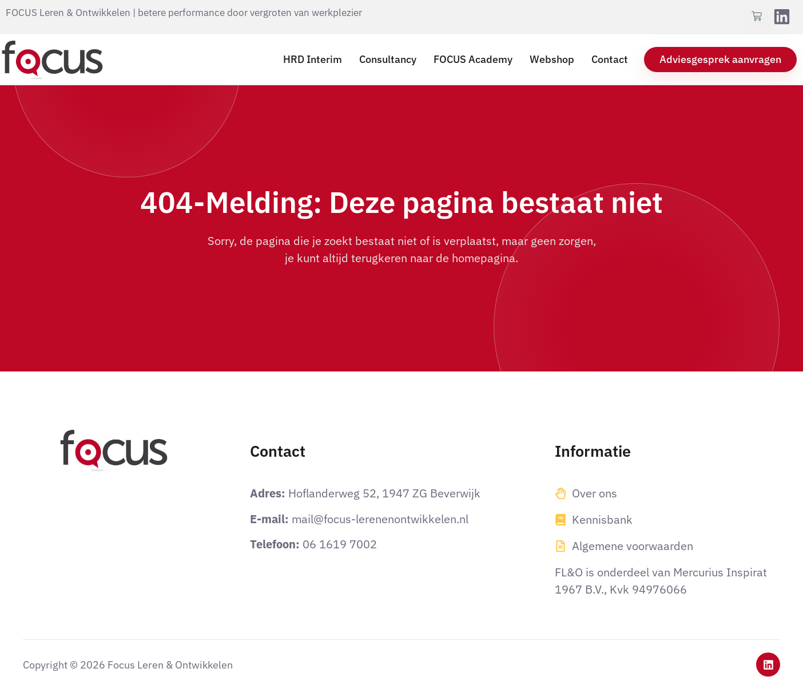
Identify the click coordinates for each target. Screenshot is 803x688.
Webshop (552, 59)
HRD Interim (312, 59)
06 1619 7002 (340, 544)
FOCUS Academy (473, 59)
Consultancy (387, 59)
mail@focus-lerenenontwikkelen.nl (380, 519)
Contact (609, 59)
